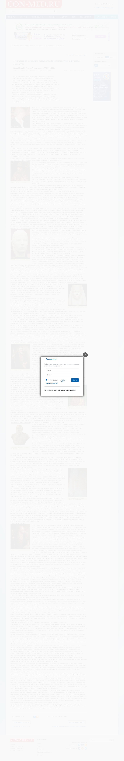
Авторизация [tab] (51, 359)
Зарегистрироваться (52, 383)
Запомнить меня (52, 380)
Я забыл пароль (63, 381)
